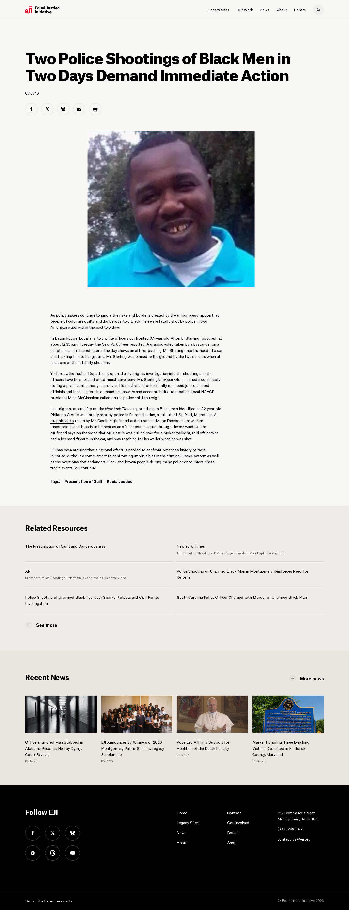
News (265, 9)
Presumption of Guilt (83, 481)
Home (182, 812)
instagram (32, 853)
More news (312, 678)
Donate (300, 9)
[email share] (79, 109)
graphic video (162, 343)
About (282, 9)
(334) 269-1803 (290, 828)
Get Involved (238, 822)
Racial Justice (119, 481)
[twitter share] (47, 109)
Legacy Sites (218, 9)
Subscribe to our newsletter (49, 900)
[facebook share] (31, 109)
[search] (318, 9)
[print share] (95, 109)
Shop (232, 842)
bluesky (72, 833)
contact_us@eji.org (294, 838)
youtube (72, 853)
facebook (32, 833)
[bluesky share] (63, 109)
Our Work (245, 9)
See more (46, 625)
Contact (234, 812)
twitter (52, 833)
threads (52, 853)
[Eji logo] (42, 10)
